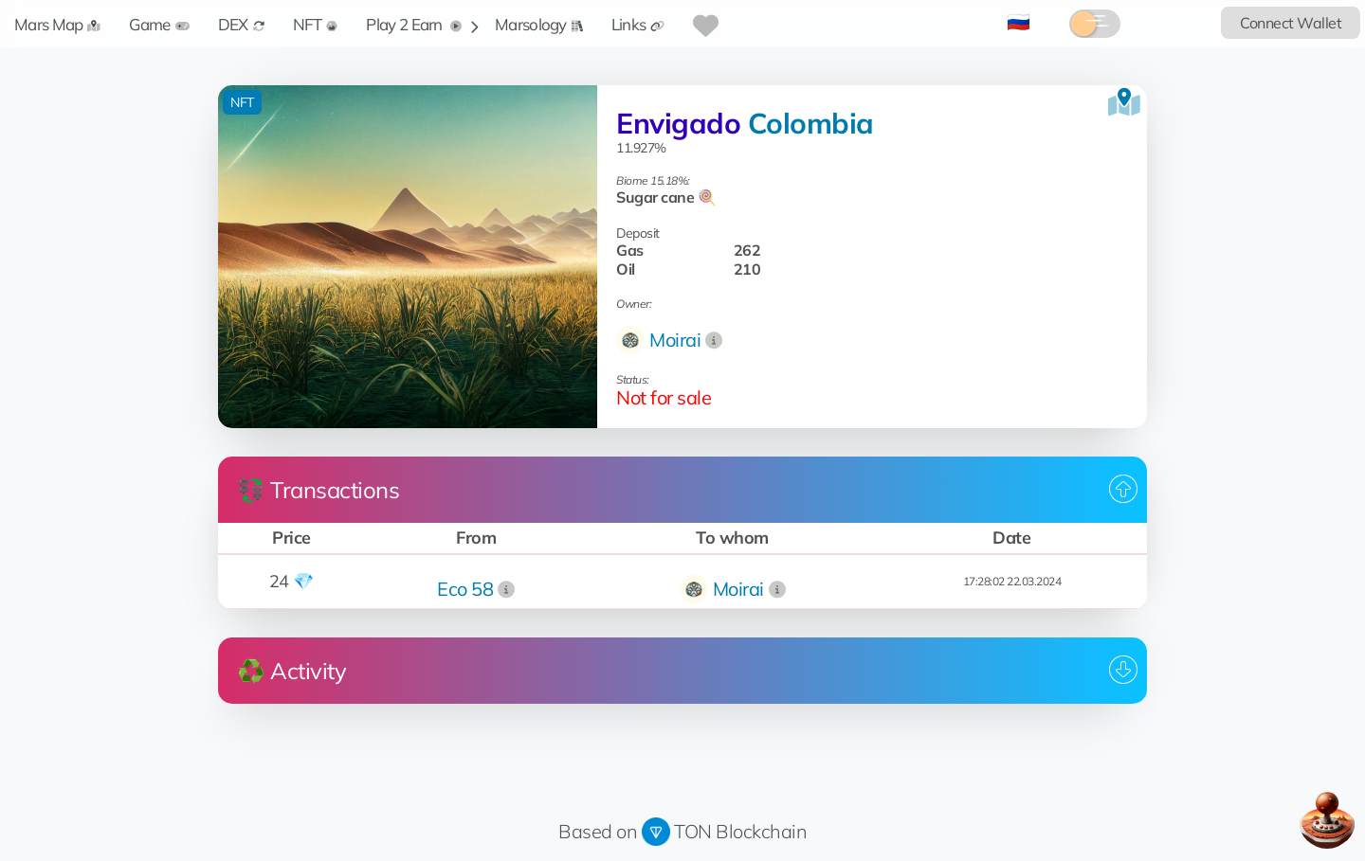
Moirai (675, 339)
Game (159, 24)
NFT (315, 24)
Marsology (539, 24)
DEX (241, 24)
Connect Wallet (1290, 22)
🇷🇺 (1018, 21)
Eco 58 (465, 589)
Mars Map (57, 24)
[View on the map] (1124, 102)
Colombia (811, 123)
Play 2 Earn (414, 24)
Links (638, 24)
